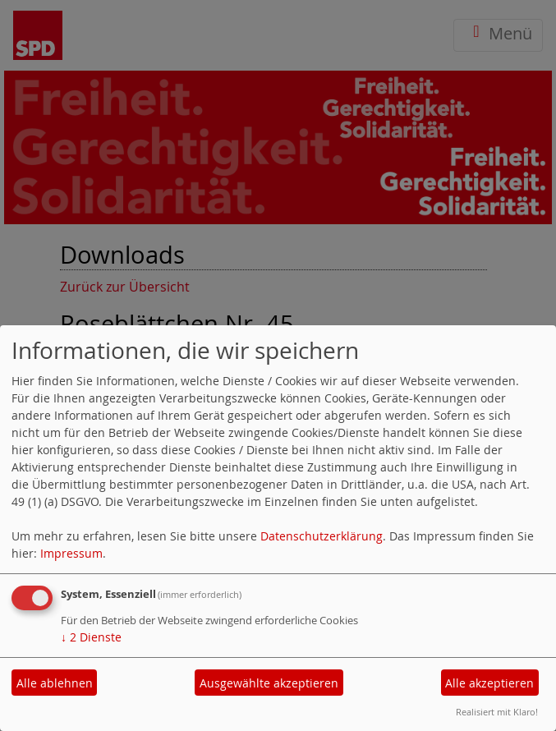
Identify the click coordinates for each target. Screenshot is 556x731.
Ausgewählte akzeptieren (269, 683)
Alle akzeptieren (489, 683)
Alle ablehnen (54, 683)
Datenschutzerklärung (321, 536)
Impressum (71, 553)
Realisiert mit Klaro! (497, 712)
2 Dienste (91, 637)
